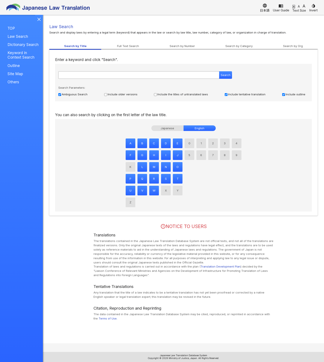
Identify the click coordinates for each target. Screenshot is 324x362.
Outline (14, 65)
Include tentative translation (246, 94)
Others (13, 82)
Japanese (167, 128)
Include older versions (122, 94)
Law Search (18, 36)
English (199, 128)
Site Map (15, 73)
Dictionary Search (23, 44)
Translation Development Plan (220, 266)
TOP (11, 28)
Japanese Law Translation (48, 7)
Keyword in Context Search (21, 54)
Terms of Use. (108, 318)
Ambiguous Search (74, 94)
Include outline (295, 94)
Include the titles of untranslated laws (182, 94)
